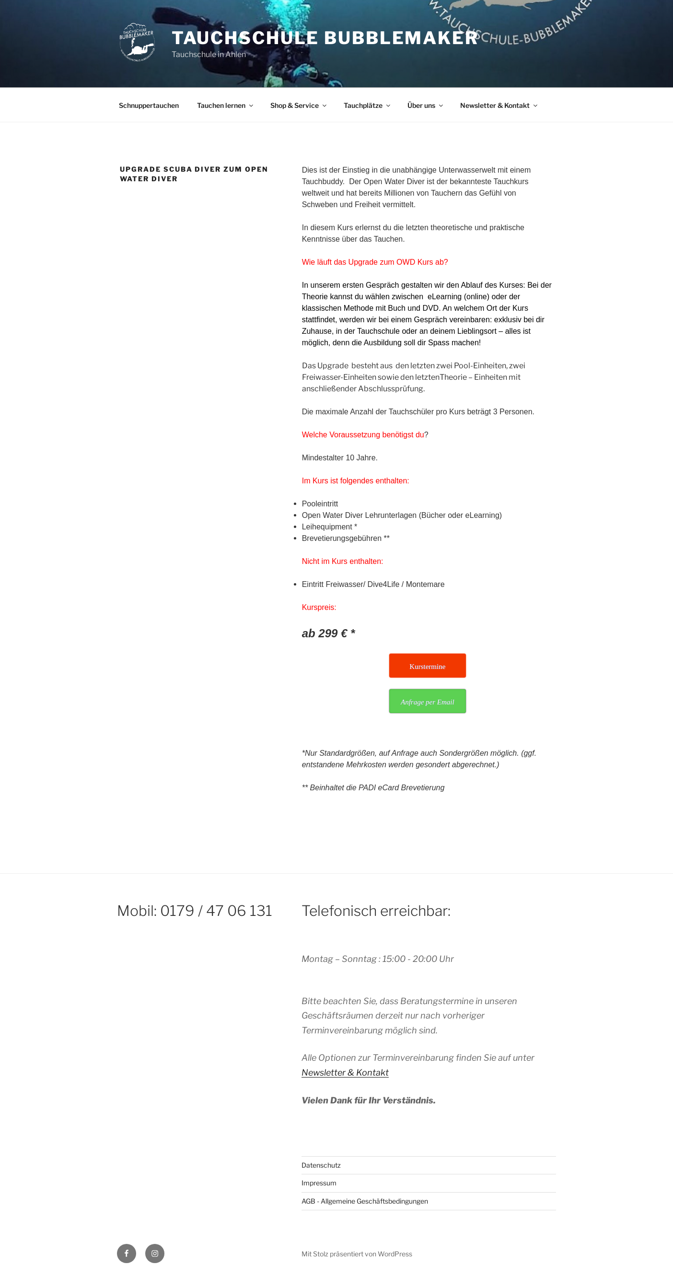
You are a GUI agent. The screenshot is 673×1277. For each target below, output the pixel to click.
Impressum (319, 1183)
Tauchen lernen (226, 105)
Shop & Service (299, 105)
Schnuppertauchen (149, 105)
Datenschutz (321, 1165)
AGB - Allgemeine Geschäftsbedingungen (365, 1201)
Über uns (425, 105)
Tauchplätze (368, 105)
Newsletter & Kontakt (499, 105)
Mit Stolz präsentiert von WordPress (357, 1254)
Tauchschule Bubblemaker (325, 37)
